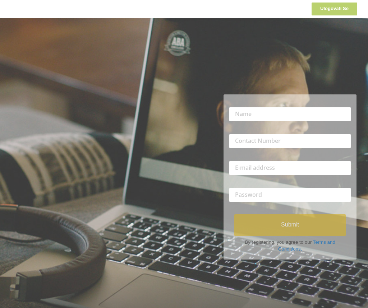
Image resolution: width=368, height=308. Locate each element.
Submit (290, 224)
